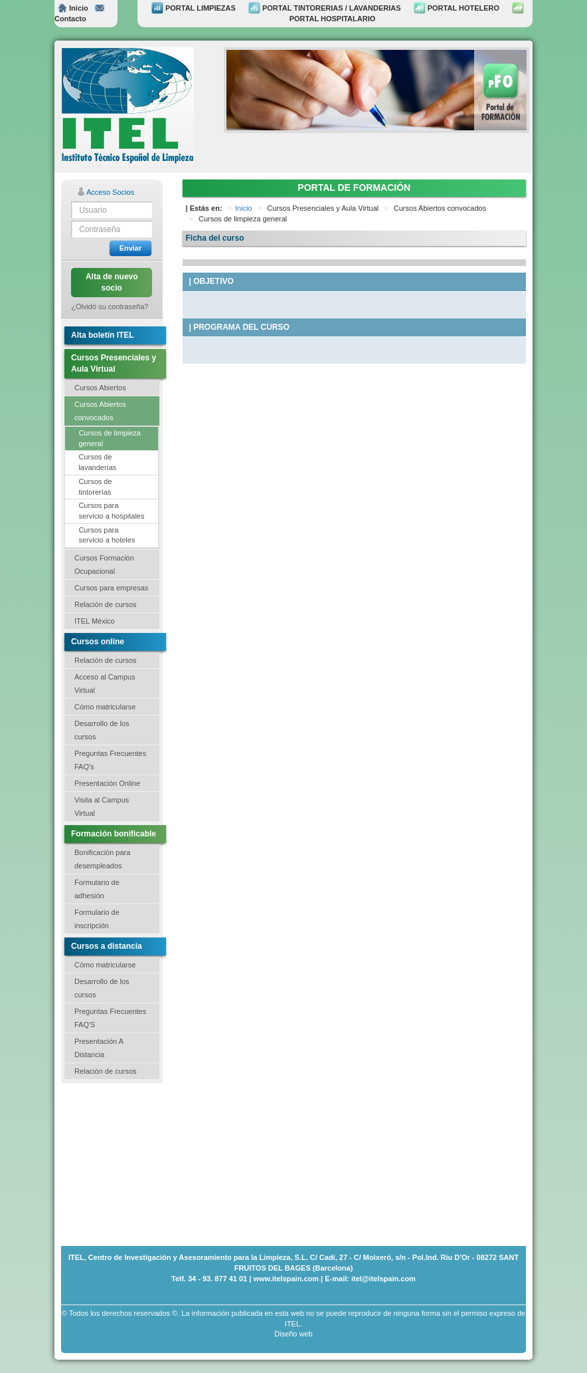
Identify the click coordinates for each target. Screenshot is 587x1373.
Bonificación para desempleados (102, 859)
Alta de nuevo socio (112, 282)
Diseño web (293, 1334)
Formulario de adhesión (97, 889)
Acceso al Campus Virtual (104, 683)
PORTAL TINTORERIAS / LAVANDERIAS (324, 8)
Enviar (131, 248)
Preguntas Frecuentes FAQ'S (110, 1018)
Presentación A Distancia (99, 1048)
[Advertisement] (127, 1162)
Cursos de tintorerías (95, 486)
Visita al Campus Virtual (101, 806)
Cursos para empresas (111, 588)
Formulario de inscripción (97, 919)
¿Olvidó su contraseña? (109, 307)
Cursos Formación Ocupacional (104, 564)
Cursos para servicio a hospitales (111, 510)
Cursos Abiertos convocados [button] (100, 411)
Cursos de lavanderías (97, 462)
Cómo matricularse (104, 707)
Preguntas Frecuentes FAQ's (110, 760)
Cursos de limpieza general (109, 438)
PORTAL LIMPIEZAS (193, 8)
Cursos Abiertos (100, 388)
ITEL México (94, 621)
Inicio (73, 8)
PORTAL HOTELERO (456, 8)
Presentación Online (107, 783)
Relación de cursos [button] (105, 604)
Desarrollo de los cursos (101, 730)
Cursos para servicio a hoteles (106, 535)
